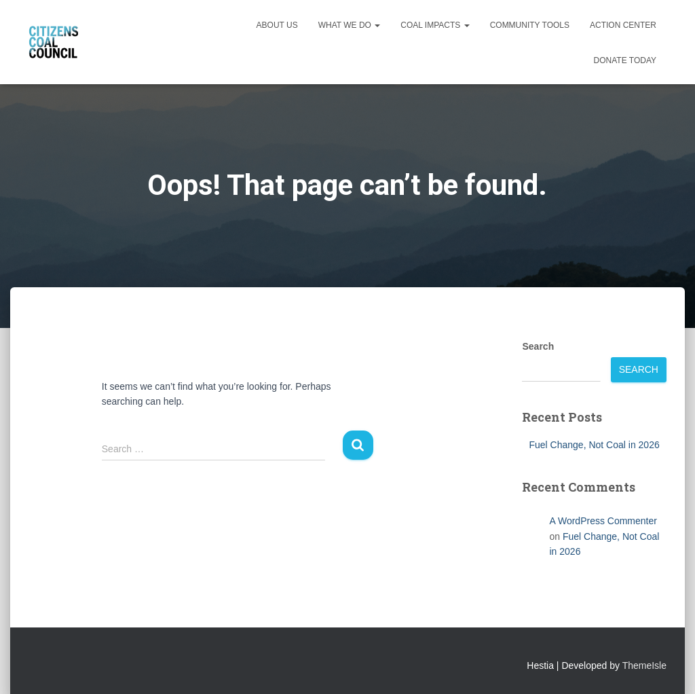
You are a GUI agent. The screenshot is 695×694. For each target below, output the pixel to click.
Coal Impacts (434, 25)
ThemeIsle (644, 665)
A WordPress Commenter (602, 520)
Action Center (623, 25)
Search (538, 346)
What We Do (349, 25)
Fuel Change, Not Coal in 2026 (594, 444)
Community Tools (529, 25)
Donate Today (625, 60)
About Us (277, 25)
